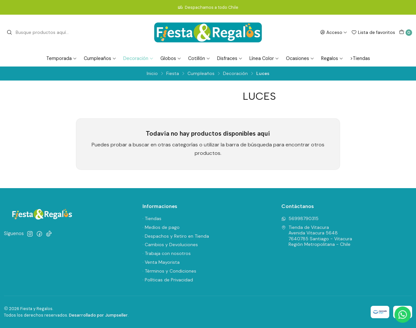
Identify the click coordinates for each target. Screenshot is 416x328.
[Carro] (405, 32)
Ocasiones (300, 58)
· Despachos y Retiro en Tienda (175, 236)
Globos (170, 58)
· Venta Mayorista (161, 262)
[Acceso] (334, 32)
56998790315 (300, 218)
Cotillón (199, 58)
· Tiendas (151, 218)
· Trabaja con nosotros (166, 253)
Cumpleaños (100, 58)
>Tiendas (360, 58)
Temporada (61, 58)
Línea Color (264, 58)
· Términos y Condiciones (169, 271)
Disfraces (230, 58)
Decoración (138, 58)
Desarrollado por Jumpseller (98, 315)
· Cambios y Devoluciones (170, 244)
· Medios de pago (161, 227)
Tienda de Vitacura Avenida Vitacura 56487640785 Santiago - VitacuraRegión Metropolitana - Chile (316, 235)
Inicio (152, 73)
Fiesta (172, 73)
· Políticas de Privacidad (167, 280)
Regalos (332, 58)
